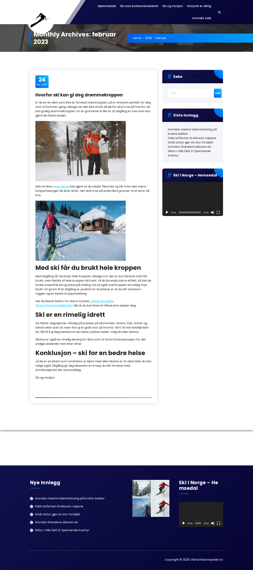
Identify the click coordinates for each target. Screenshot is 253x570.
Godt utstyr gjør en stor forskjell (190, 142)
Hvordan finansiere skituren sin (189, 147)
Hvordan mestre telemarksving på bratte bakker (192, 131)
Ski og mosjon (172, 6)
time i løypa (61, 186)
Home (137, 38)
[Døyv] (212, 212)
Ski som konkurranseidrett (139, 6)
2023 (148, 38)
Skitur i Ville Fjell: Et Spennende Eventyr (189, 153)
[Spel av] (167, 212)
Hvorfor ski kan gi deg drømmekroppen (79, 95)
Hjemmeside (107, 6)
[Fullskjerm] (218, 212)
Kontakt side (202, 18)
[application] (192, 199)
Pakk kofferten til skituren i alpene (192, 138)
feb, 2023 (41, 81)
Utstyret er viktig (199, 6)
